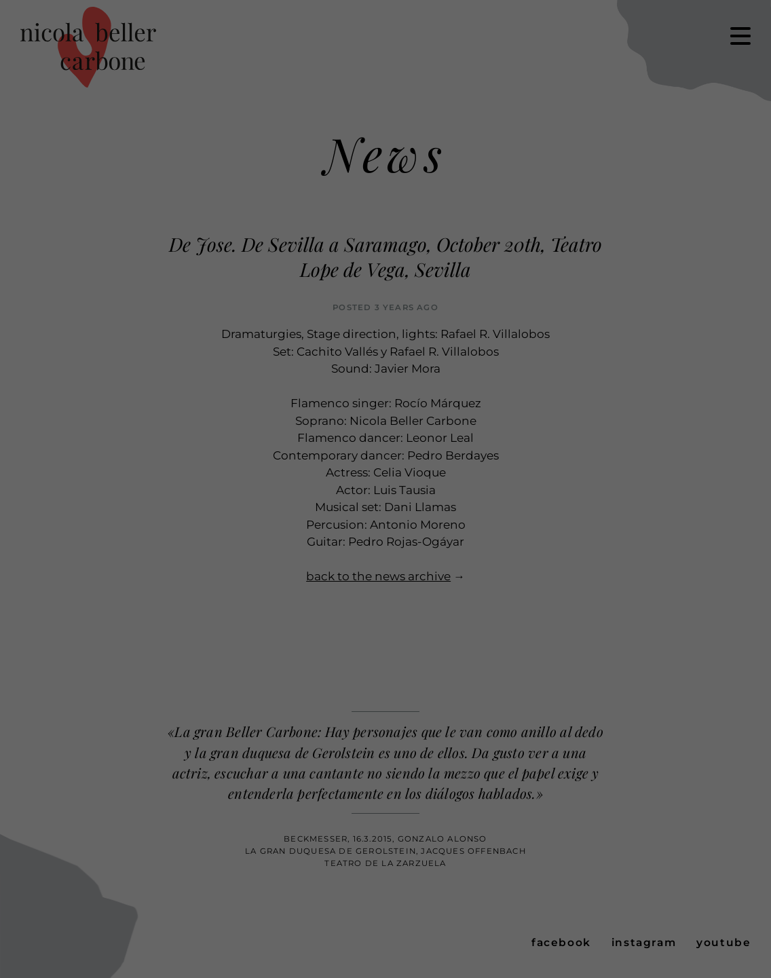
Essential (38, 164)
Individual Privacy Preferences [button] (674, 131)
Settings (424, 146)
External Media (518, 164)
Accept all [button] (675, 44)
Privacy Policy (687, 167)
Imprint (728, 167)
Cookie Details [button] (633, 167)
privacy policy (137, 146)
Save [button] (674, 84)
